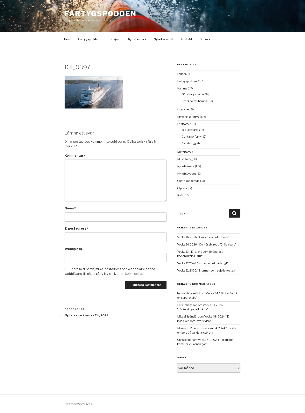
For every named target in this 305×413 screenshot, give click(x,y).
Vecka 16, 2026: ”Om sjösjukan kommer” (203, 237)
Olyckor (182, 188)
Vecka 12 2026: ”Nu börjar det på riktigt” (202, 263)
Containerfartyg (192, 136)
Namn (70, 208)
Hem (67, 39)
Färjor (181, 73)
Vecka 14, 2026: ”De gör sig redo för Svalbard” (206, 244)
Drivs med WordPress (77, 404)
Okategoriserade (188, 180)
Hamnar (182, 88)
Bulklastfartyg (191, 129)
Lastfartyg (184, 124)
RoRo (180, 195)
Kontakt (186, 39)
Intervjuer (114, 39)
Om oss (205, 39)
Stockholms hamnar (195, 101)
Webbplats (73, 249)
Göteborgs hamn (193, 94)
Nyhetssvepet (164, 39)
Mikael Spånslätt (188, 316)
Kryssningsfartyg (188, 116)
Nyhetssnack (137, 39)
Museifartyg (185, 159)
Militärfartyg (185, 152)
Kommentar (75, 155)
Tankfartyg (189, 143)
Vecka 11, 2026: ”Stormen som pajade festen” (206, 270)
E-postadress (77, 228)
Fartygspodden (100, 13)
